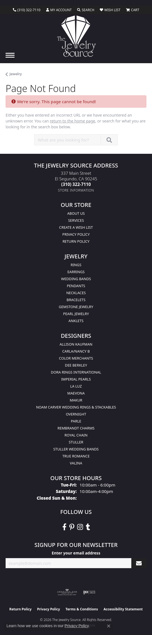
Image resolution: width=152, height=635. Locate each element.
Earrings (76, 271)
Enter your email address (76, 553)
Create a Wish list (76, 227)
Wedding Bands (76, 278)
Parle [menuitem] (76, 421)
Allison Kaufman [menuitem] (76, 344)
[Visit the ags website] (67, 592)
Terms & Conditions (82, 609)
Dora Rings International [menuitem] (76, 372)
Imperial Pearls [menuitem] (76, 379)
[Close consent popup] (108, 626)
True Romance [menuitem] (76, 456)
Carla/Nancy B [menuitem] (76, 351)
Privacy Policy (76, 234)
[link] (27, 10)
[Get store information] (76, 190)
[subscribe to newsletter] (138, 563)
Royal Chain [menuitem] (76, 435)
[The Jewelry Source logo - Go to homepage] (76, 36)
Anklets (76, 320)
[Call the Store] (76, 184)
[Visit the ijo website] (89, 592)
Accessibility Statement (122, 609)
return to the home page (72, 121)
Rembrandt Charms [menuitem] (76, 428)
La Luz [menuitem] (76, 386)
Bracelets (75, 299)
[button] (59, 10)
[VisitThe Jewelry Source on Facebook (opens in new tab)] (64, 527)
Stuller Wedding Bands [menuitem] (76, 449)
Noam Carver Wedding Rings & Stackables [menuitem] (76, 407)
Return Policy (76, 241)
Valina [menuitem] (76, 463)
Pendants (76, 285)
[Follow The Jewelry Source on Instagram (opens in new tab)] (80, 527)
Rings (76, 264)
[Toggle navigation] (10, 55)
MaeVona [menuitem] (76, 393)
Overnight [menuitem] (76, 414)
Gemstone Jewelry (76, 306)
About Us (76, 213)
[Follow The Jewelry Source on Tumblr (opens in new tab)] (88, 527)
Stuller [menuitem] (76, 442)
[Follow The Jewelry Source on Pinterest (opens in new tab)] (71, 527)
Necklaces (76, 292)
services (76, 220)
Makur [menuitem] (76, 400)
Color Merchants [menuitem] (76, 358)
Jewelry (16, 74)
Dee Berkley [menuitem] (76, 365)
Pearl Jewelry (76, 313)
